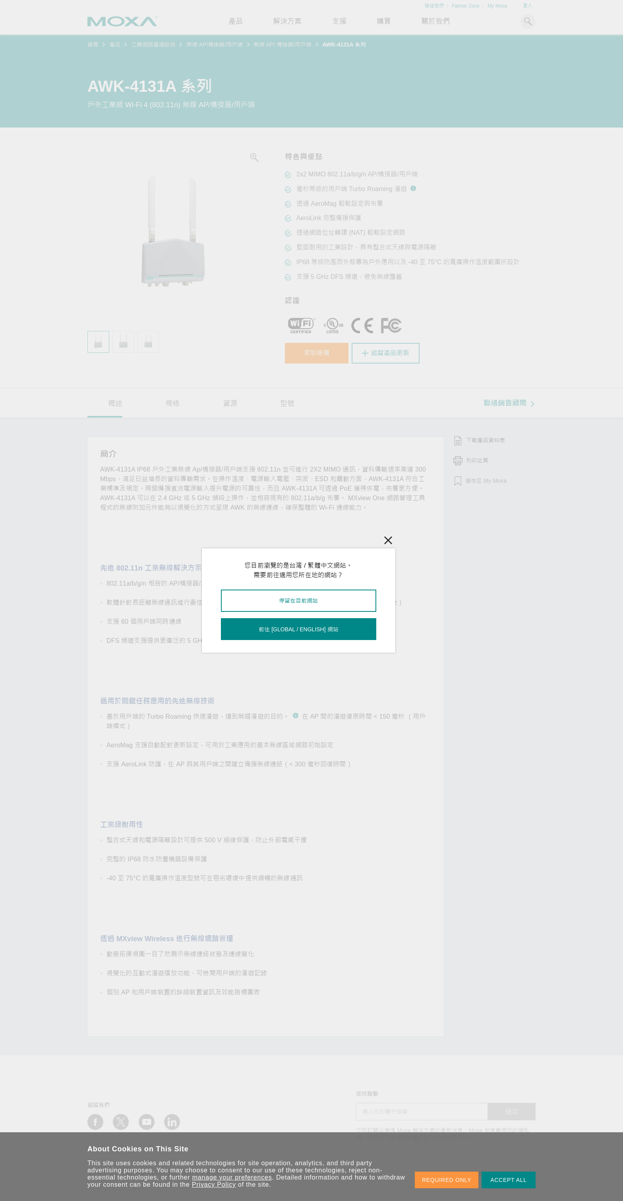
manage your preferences (232, 1177)
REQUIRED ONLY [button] (446, 1180)
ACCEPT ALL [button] (508, 1180)
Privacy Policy (214, 1184)
